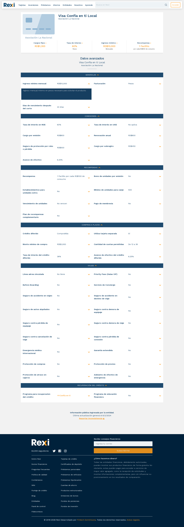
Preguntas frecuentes (41, 469)
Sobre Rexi (36, 459)
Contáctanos (37, 480)
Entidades (36, 501)
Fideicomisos (37, 512)
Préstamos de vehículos (71, 475)
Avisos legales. (133, 520)
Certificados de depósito (71, 464)
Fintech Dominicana (86, 520)
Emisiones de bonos (69, 496)
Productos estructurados (71, 490)
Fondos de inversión (69, 506)
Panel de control (39, 506)
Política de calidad (39, 475)
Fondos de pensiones (70, 501)
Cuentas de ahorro (69, 485)
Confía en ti (63, 395)
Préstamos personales (70, 469)
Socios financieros (39, 464)
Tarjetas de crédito (69, 459)
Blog (33, 496)
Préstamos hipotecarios (71, 480)
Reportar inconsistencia (90, 418)
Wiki (33, 485)
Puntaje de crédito (39, 490)
